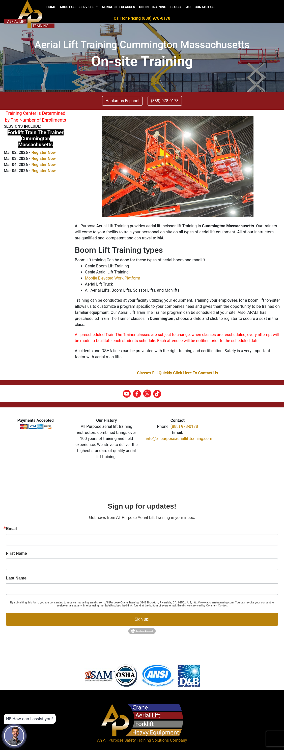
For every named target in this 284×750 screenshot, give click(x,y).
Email (11, 529)
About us (67, 7)
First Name (16, 553)
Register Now (44, 152)
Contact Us (204, 7)
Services (87, 7)
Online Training (152, 7)
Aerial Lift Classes (118, 7)
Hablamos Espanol (122, 100)
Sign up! (142, 619)
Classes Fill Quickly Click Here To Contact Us (177, 373)
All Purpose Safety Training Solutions (136, 740)
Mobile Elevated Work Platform (112, 278)
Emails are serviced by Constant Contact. (202, 605)
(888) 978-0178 (184, 426)
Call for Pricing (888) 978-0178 (142, 18)
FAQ (188, 7)
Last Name (16, 578)
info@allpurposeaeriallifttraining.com (179, 438)
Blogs (175, 7)
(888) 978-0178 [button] (164, 100)
